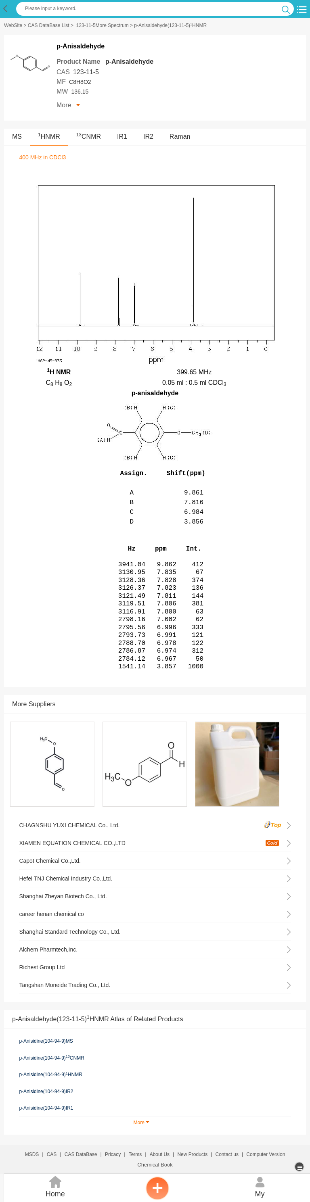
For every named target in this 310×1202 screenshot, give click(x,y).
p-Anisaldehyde (129, 61)
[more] (300, 1167)
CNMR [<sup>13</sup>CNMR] (88, 136)
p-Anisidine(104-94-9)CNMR (51, 1057)
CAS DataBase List (48, 25)
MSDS (32, 1154)
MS (17, 136)
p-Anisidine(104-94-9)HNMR (50, 1074)
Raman (180, 136)
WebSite (13, 25)
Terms (135, 1154)
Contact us (227, 1154)
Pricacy (113, 1154)
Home (55, 1186)
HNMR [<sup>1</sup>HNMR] (49, 136)
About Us (160, 1154)
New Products (192, 1154)
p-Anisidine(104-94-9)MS (46, 1041)
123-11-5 (86, 72)
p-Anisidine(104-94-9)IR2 (46, 1091)
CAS (52, 1154)
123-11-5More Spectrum (102, 25)
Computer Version (265, 1154)
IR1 (122, 136)
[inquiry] (157, 1198)
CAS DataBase (81, 1154)
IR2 (148, 136)
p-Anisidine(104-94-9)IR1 (46, 1108)
